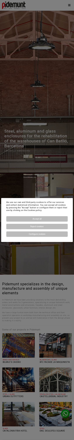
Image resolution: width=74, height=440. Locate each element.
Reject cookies (37, 226)
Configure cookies (37, 234)
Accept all (37, 218)
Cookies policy (34, 210)
